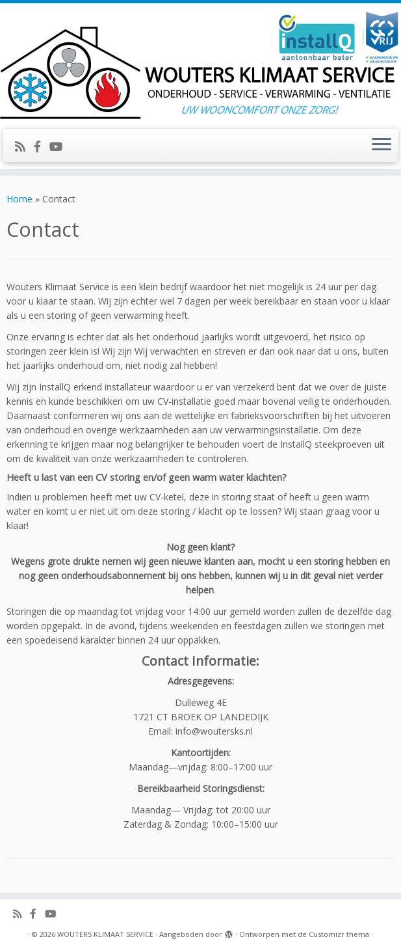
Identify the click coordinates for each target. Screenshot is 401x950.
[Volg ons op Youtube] (60, 146)
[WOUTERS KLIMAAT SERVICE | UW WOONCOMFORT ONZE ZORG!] (200, 64)
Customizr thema (339, 934)
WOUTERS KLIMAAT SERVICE (105, 934)
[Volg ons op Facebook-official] (41, 146)
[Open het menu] (381, 146)
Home (19, 199)
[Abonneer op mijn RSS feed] (24, 146)
